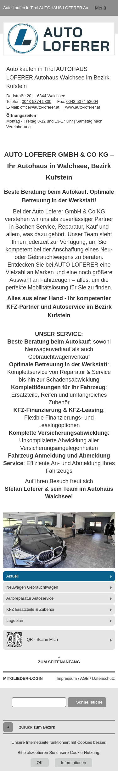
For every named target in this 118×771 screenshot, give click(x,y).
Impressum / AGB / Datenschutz (86, 678)
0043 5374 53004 (82, 101)
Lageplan (14, 620)
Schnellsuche (89, 702)
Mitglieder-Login (23, 678)
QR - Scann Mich (32, 640)
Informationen (73, 762)
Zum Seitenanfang (59, 660)
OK (40, 762)
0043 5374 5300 (36, 101)
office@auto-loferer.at (39, 107)
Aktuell (12, 576)
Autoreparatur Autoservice (29, 598)
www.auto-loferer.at (82, 107)
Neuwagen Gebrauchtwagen (32, 587)
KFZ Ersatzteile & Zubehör (30, 609)
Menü (100, 7)
